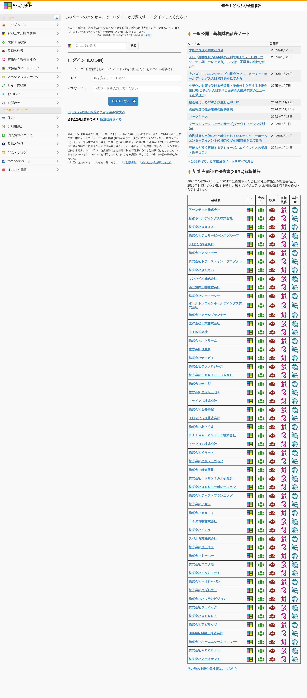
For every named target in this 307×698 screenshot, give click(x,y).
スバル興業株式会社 (203, 538)
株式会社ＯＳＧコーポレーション (212, 487)
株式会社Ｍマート (201, 452)
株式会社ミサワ (200, 504)
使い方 (9, 118)
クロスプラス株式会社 (204, 418)
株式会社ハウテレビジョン (207, 598)
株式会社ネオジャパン (204, 581)
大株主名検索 (14, 42)
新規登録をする (111, 119)
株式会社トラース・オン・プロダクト (215, 261)
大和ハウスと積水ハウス (206, 50)
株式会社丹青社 (200, 349)
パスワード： (77, 88)
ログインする (121, 101)
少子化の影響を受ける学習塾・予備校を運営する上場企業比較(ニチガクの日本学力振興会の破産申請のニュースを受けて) (228, 90)
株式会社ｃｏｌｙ (201, 512)
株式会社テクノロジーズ (206, 366)
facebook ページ (16, 161)
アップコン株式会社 (203, 444)
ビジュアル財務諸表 (19, 33)
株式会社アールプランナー (207, 314)
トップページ (14, 25)
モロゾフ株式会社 (201, 244)
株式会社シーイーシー (204, 295)
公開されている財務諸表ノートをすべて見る (222, 161)
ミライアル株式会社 (203, 400)
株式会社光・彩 (200, 383)
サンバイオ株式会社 (203, 278)
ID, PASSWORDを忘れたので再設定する (96, 112)
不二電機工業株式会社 (204, 287)
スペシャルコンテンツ (20, 77)
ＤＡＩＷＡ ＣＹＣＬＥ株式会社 (212, 435)
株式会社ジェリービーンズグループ (214, 235)
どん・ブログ (14, 152)
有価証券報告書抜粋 (19, 59)
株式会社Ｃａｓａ (201, 227)
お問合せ (11, 103)
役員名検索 (12, 51)
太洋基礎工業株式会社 (204, 323)
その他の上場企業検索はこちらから (212, 668)
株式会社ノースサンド (204, 659)
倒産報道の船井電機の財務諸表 (211, 109)
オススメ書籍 (14, 169)
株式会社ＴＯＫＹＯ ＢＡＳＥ (211, 375)
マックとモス (198, 116)
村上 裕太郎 (146, 35)
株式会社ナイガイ (201, 357)
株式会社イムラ (200, 530)
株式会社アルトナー (203, 252)
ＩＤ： (72, 78)
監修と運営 (12, 143)
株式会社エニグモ (201, 564)
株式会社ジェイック (203, 607)
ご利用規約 (130, 162)
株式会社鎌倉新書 (201, 469)
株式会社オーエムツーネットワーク (214, 641)
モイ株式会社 (198, 332)
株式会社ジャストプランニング (211, 495)
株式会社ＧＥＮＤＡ (203, 616)
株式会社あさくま (201, 426)
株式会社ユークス (201, 547)
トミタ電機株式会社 (203, 521)
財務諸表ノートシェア (20, 68)
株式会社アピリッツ (203, 624)
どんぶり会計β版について (156, 162)
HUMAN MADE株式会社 (206, 633)
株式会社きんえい (201, 270)
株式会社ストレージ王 (204, 392)
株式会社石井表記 (201, 409)
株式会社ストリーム (203, 340)
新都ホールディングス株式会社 (211, 218)
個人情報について (17, 135)
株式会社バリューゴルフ (206, 461)
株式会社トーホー (201, 555)
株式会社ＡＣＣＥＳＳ (204, 650)
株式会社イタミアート (204, 573)
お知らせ (11, 94)
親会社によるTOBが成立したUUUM (214, 102)
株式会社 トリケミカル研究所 (211, 478)
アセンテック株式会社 (204, 209)
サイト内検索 (14, 85)
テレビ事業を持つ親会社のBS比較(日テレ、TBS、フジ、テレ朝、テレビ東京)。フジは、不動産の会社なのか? (227, 62)
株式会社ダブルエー (203, 590)
